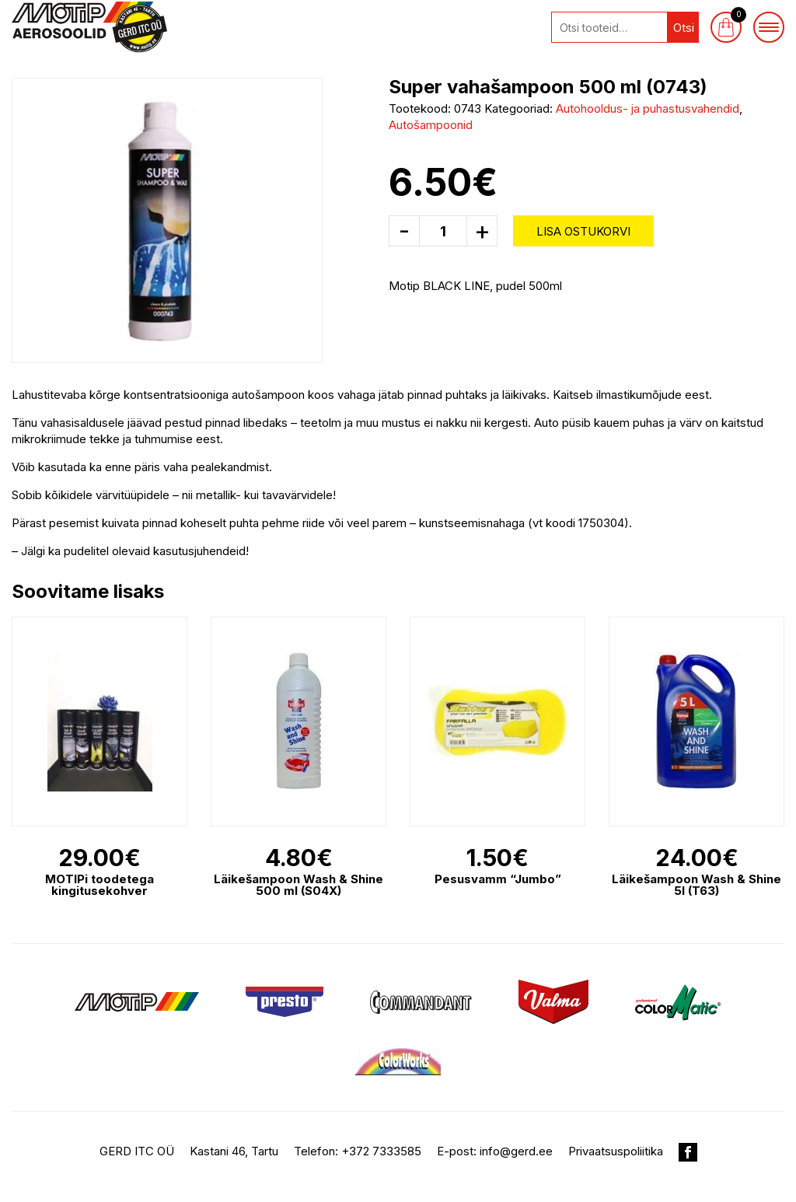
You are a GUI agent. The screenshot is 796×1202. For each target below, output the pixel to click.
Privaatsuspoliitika (615, 1151)
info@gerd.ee (516, 1151)
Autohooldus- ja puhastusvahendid (647, 108)
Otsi (683, 27)
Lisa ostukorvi (583, 231)
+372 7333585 (381, 1151)
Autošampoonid (431, 124)
